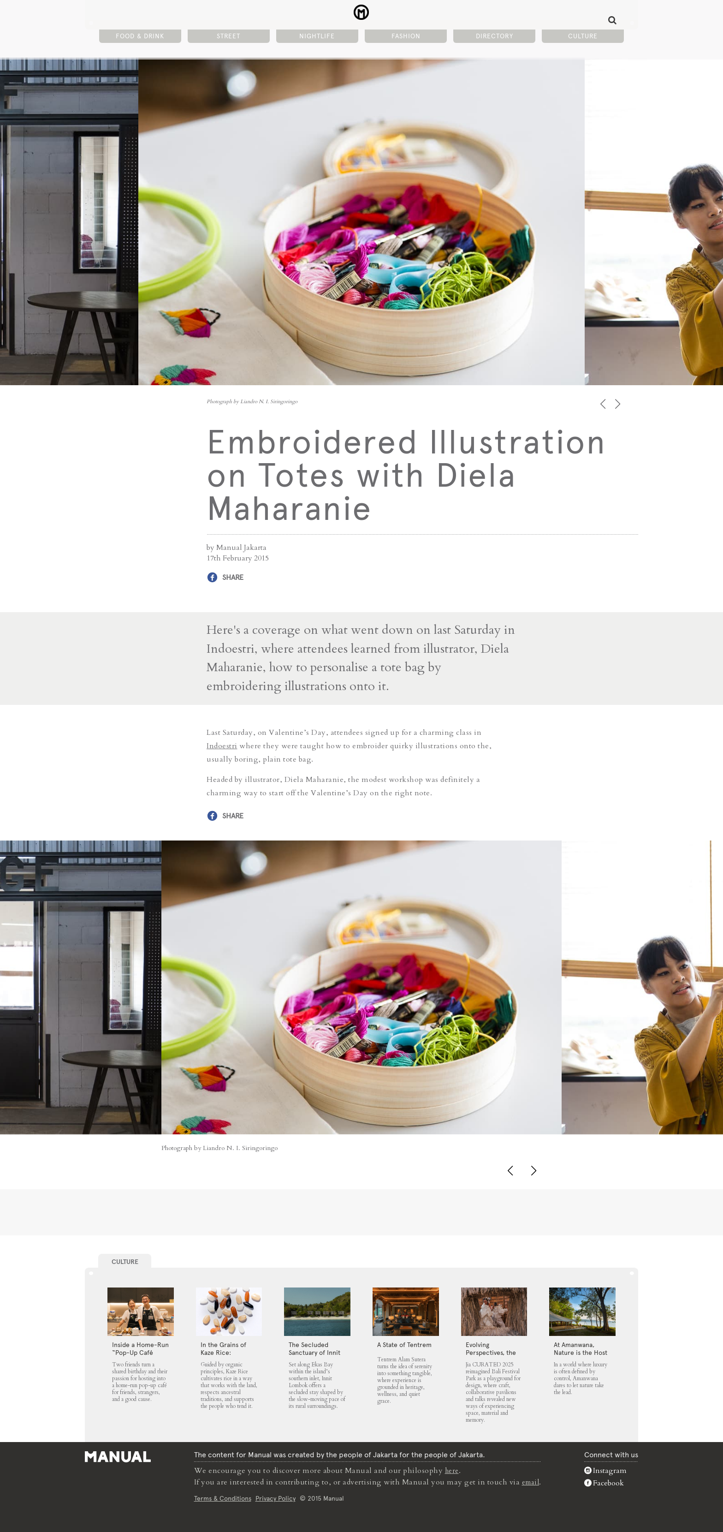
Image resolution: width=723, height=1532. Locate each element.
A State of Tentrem (404, 1344)
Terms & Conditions (221, 1497)
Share (232, 577)
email (531, 1481)
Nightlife (317, 37)
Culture (583, 37)
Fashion (406, 37)
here (451, 1470)
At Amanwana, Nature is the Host (580, 1348)
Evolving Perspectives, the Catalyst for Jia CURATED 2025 (491, 1356)
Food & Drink (140, 37)
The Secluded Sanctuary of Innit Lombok (314, 1352)
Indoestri (222, 745)
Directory (494, 37)
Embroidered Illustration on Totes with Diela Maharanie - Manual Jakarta (361, 14)
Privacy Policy (274, 1497)
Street (228, 37)
